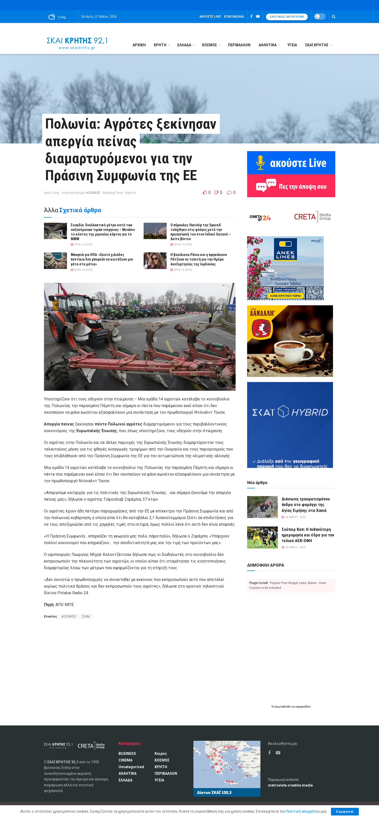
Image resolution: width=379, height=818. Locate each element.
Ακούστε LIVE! (210, 16)
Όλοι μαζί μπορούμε (287, 16)
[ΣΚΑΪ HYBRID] (290, 425)
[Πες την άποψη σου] (291, 185)
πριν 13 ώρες (181, 244)
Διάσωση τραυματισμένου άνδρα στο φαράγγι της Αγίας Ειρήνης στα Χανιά (306, 504)
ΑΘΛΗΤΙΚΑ (268, 45)
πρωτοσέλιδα (283, 706)
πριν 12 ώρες (82, 244)
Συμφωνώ (345, 811)
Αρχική (139, 45)
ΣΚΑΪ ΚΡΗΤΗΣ (316, 45)
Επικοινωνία (234, 16)
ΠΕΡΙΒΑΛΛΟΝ (239, 45)
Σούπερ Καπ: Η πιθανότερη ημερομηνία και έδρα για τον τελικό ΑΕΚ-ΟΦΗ (308, 535)
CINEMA (125, 760)
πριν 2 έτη (51, 193)
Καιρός (161, 754)
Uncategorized (131, 767)
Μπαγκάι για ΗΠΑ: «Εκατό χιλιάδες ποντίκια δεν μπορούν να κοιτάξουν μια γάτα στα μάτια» (102, 259)
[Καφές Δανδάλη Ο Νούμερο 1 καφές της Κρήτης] (290, 341)
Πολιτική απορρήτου (303, 811)
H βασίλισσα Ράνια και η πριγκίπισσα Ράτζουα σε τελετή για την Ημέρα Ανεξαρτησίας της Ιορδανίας (198, 259)
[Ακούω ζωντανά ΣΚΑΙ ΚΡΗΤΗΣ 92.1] (291, 162)
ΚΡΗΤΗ (160, 45)
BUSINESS (127, 754)
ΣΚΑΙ (86, 616)
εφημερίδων (303, 706)
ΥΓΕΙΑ (292, 45)
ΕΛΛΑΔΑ (184, 45)
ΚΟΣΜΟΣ (209, 45)
